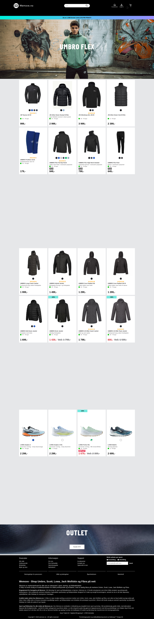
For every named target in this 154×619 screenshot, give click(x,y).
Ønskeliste (22, 565)
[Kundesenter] (115, 5)
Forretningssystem (85, 617)
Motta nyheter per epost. (115, 557)
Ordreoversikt (23, 563)
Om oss (50, 561)
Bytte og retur (23, 567)
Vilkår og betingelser (62, 574)
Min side (21, 561)
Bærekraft (121, 574)
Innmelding (112, 559)
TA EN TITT (77, 547)
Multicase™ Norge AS (116, 617)
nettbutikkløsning (98, 617)
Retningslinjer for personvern (33, 574)
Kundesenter (81, 561)
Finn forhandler (53, 563)
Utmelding (122, 559)
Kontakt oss (81, 563)
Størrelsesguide (53, 565)
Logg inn (122, 5)
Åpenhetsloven (91, 574)
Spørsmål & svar (82, 565)
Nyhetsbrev (51, 567)
